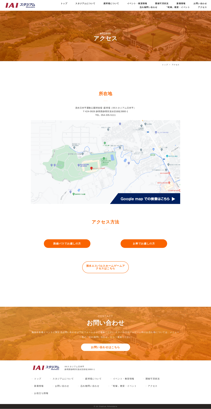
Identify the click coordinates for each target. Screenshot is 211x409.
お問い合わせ (200, 3)
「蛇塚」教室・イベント (176, 7)
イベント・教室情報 (134, 3)
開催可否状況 (160, 3)
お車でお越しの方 (144, 243)
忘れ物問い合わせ (145, 7)
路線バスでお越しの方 (67, 243)
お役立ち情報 (41, 393)
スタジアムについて (80, 3)
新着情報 (180, 3)
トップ (57, 3)
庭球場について (107, 3)
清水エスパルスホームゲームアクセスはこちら (105, 267)
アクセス (202, 7)
